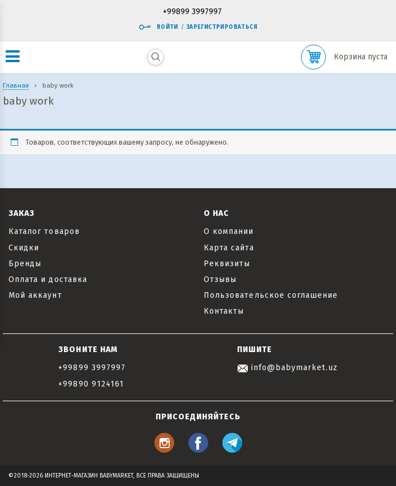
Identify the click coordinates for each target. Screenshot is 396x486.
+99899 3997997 (192, 12)
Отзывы (220, 279)
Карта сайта (229, 248)
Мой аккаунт (35, 295)
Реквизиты (227, 263)
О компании (229, 231)
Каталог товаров (44, 231)
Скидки (23, 248)
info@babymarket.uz (287, 367)
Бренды (24, 263)
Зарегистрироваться (222, 27)
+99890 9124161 (91, 384)
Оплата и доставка (47, 279)
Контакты (224, 311)
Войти (158, 27)
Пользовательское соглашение (271, 295)
